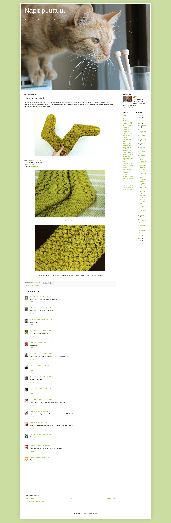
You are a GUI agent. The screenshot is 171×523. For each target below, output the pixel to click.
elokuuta (142, 143)
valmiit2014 (127, 128)
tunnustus (130, 182)
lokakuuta (142, 135)
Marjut (32, 319)
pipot (124, 134)
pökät (131, 176)
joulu (124, 160)
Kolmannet (142, 165)
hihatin (131, 183)
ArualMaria (33, 400)
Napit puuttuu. (44, 10)
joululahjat (125, 145)
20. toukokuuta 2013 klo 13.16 (42, 308)
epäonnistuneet (127, 169)
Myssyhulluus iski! (142, 196)
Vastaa (32, 302)
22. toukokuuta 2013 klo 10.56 (44, 446)
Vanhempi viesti (110, 498)
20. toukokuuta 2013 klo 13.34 (43, 319)
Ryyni (31, 388)
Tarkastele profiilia (128, 107)
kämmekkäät (127, 143)
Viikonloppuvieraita (142, 168)
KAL (131, 151)
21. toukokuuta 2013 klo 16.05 (43, 411)
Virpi (31, 331)
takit (131, 158)
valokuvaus (125, 176)
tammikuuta (142, 231)
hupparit (124, 185)
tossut (124, 165)
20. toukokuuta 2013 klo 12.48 (42, 296)
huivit (125, 121)
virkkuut (130, 152)
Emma (32, 434)
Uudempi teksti (29, 498)
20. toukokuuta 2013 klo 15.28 (44, 342)
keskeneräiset (127, 147)
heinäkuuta (143, 147)
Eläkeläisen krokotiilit (142, 178)
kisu (131, 134)
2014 (140, 120)
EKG (140, 204)
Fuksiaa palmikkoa (142, 183)
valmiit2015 (127, 132)
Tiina (136, 97)
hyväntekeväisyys (127, 171)
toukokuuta (143, 155)
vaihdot (125, 152)
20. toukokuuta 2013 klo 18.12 (43, 354)
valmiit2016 (130, 160)
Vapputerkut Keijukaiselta (142, 210)
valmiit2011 (126, 151)
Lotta (31, 308)
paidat (128, 158)
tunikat (124, 182)
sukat (32, 285)
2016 (140, 115)
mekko (131, 185)
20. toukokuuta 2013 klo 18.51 (41, 365)
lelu (128, 185)
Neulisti (32, 377)
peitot (131, 154)
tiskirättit (130, 189)
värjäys (131, 165)
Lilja (31, 365)
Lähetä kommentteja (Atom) (36, 501)
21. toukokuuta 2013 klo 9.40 (45, 400)
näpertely (125, 187)
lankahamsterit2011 (128, 163)
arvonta (125, 161)
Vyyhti (32, 411)
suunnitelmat (129, 178)
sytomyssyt (125, 180)
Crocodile (35, 166)
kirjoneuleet (127, 135)
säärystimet (125, 189)
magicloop (125, 172)
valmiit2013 (38, 285)
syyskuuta (143, 139)
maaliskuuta (142, 221)
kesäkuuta (143, 151)
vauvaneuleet (127, 139)
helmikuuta (143, 225)
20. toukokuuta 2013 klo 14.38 (42, 331)
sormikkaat (125, 174)
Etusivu (70, 498)
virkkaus (125, 167)
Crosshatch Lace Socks (35, 160)
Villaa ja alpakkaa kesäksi (142, 161)
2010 (140, 240)
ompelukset (130, 187)
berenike (32, 446)
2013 (140, 123)
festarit (124, 183)
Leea (31, 457)
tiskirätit (131, 180)
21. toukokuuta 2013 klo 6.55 (42, 388)
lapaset (125, 137)
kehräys (125, 154)
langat (125, 141)
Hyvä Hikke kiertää (142, 200)
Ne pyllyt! (142, 206)
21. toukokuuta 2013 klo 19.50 (42, 423)
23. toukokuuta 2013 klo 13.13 (42, 457)
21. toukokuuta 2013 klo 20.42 (43, 434)
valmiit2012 (127, 130)
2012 (140, 235)
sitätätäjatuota (127, 149)
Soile (31, 423)
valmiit (130, 126)
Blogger (97, 513)
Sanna (32, 354)
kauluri (131, 145)
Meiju (31, 296)
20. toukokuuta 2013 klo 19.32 (44, 377)
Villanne (32, 342)
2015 (140, 118)
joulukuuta (143, 125)
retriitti (124, 178)
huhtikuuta (143, 215)
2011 (140, 238)
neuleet (126, 118)
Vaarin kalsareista (142, 173)
